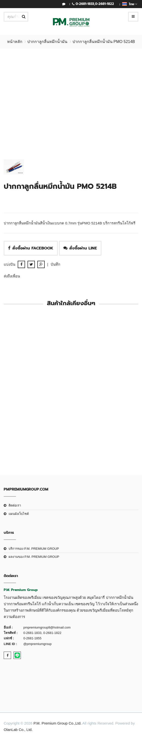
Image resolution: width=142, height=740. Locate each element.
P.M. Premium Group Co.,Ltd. (57, 723)
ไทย (129, 3)
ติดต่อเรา (15, 505)
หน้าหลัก (14, 42)
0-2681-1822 (104, 3)
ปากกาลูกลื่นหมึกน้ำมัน (47, 42)
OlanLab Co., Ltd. (18, 729)
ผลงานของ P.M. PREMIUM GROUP (34, 557)
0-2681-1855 (32, 638)
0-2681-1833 (85, 3)
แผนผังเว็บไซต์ (19, 514)
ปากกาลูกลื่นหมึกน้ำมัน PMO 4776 (71, 403)
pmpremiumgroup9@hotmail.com (47, 627)
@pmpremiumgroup (37, 644)
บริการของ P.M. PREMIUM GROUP (34, 548)
